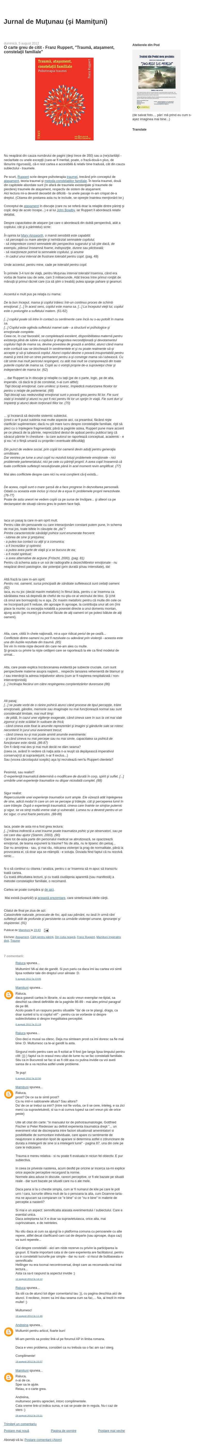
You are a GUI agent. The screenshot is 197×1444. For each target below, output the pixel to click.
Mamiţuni (22, 987)
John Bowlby (66, 210)
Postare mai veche (111, 1431)
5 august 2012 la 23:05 (28, 978)
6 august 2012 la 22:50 (28, 1078)
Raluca (21, 963)
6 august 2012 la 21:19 (28, 1024)
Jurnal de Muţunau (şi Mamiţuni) (56, 21)
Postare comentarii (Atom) (43, 1440)
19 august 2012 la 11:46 (29, 1315)
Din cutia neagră (65, 937)
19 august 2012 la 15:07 (29, 1361)
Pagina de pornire (63, 1431)
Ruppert (23, 177)
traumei (72, 177)
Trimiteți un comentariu (20, 1424)
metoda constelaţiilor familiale (65, 181)
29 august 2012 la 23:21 (29, 1415)
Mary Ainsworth (32, 235)
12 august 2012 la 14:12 (29, 1278)
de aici (49, 889)
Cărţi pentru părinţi (41, 937)
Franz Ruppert (86, 937)
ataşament (11, 181)
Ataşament (22, 937)
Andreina (22, 1325)
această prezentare (51, 898)
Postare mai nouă (16, 1431)
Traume (15, 940)
